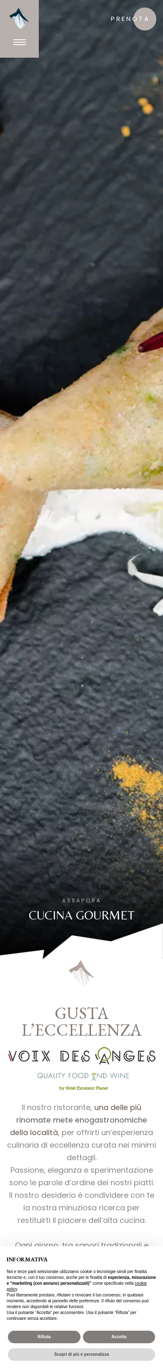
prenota (130, 18)
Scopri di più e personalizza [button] (81, 1354)
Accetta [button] (118, 1336)
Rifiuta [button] (44, 1336)
